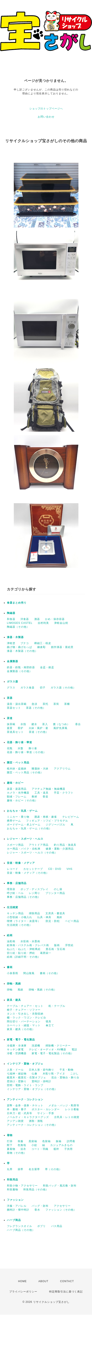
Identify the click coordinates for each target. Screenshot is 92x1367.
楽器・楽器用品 (17, 788)
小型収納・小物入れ (19, 917)
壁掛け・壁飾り (17, 1081)
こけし (74, 1073)
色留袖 (46, 1141)
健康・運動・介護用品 (60, 848)
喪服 (20, 1141)
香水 (37, 1209)
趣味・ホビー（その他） (22, 800)
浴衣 (23, 1149)
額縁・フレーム (17, 796)
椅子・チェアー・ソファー (24, 1009)
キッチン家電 (15, 1049)
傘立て (50, 1025)
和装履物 (12, 1189)
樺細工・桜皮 (42, 643)
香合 (78, 724)
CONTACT (67, 1281)
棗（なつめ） (61, 724)
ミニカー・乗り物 (18, 816)
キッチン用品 (15, 913)
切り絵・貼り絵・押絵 (21, 952)
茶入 (45, 724)
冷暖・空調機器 (17, 1053)
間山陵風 (28, 973)
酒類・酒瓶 (36, 1121)
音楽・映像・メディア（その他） (28, 872)
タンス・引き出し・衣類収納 (25, 1013)
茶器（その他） (36, 707)
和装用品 (12, 1179)
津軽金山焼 (61, 622)
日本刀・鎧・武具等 (19, 1113)
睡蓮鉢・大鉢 (40, 768)
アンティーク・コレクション (25, 1099)
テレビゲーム (70, 816)
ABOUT (43, 1281)
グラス (11, 687)
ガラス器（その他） (63, 687)
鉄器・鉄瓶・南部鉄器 (21, 667)
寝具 (48, 1021)
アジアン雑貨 (15, 1121)
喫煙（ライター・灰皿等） (24, 921)
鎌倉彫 (41, 647)
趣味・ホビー (15, 782)
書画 (9, 967)
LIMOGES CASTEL (20, 622)
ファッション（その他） (60, 1209)
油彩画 (11, 941)
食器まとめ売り (17, 602)
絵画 (9, 935)
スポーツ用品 (15, 844)
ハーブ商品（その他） (21, 1230)
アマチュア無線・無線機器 (48, 788)
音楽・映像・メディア (21, 862)
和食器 (11, 619)
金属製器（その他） (19, 671)
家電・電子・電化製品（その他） (53, 1053)
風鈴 (59, 917)
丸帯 (9, 1169)
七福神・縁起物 (17, 1073)
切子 (42, 687)
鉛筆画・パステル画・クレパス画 (28, 945)
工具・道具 (41, 792)
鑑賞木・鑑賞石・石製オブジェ (26, 1077)
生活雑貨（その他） (19, 924)
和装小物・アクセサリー (22, 1185)
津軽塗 (11, 643)
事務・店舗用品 (17, 883)
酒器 (37, 619)
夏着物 (11, 1149)
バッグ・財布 (40, 1205)
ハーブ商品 (14, 1220)
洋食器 (24, 619)
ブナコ (24, 643)
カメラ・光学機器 (18, 792)
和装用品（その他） (35, 1189)
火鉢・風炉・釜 (38, 728)
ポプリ (41, 1226)
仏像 (34, 1073)
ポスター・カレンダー (46, 1109)
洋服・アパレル (17, 1205)
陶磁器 (11, 613)
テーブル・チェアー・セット (25, 1005)
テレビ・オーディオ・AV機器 (47, 1049)
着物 (9, 1135)
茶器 (9, 697)
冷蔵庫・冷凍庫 (17, 1045)
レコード (12, 868)
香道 (45, 796)
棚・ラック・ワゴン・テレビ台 (26, 1017)
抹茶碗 (11, 724)
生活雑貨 (12, 907)
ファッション (15, 1199)
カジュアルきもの (61, 1145)
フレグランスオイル (19, 1226)
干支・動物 (66, 1069)
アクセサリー (62, 1205)
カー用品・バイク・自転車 (24, 848)
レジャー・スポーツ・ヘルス (25, 838)
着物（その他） (17, 1152)
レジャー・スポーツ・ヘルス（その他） (32, 852)
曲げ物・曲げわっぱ (19, 647)
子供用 (68, 1149)
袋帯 (20, 1169)
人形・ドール (15, 1069)
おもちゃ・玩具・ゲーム (22, 810)
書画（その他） (49, 973)
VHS (70, 868)
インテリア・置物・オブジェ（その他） (32, 1089)
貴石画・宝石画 (55, 949)
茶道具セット (15, 731)
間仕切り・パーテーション (24, 1021)
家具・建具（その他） (21, 1029)
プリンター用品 (55, 893)
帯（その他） (53, 1169)
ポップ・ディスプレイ (34, 889)
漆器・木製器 (15, 637)
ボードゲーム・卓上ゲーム (24, 824)
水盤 (20, 748)
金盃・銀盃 (47, 667)
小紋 (34, 1145)
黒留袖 (33, 1141)
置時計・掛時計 (41, 1081)
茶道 (9, 718)
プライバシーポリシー (23, 1291)
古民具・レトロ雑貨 (66, 1117)
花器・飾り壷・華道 (19, 742)
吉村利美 (43, 622)
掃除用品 (34, 913)
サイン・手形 (45, 1113)
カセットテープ (33, 868)
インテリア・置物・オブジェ (25, 1063)
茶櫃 (67, 703)
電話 (74, 1049)
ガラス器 (12, 681)
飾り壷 (33, 748)
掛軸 (9, 989)
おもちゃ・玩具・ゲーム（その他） (29, 828)
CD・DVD (54, 868)
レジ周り (34, 893)
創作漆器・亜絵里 (62, 647)
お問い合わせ (46, 116)
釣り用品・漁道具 (65, 844)
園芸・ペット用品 (18, 762)
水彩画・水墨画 (30, 941)
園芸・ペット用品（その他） (25, 772)
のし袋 (58, 889)
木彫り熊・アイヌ (54, 1073)
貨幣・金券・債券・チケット (25, 1105)
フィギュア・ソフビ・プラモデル (47, 820)
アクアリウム (62, 768)
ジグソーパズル (55, 824)
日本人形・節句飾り (41, 1069)
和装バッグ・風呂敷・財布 (59, 1185)
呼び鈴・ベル (15, 893)
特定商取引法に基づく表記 (66, 1291)
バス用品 (56, 1226)
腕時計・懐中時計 (18, 1209)
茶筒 (56, 703)
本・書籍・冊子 (17, 1109)
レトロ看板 (72, 1109)
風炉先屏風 (60, 728)
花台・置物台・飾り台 (65, 1077)
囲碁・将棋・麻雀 (45, 816)
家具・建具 (14, 999)
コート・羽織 (39, 1149)
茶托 (45, 703)
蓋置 (9, 728)
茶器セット (14, 707)
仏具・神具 (44, 917)
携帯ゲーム (14, 820)
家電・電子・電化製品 (21, 1039)
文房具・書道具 (55, 913)
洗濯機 (36, 1045)
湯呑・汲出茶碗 (17, 703)
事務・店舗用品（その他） (24, 896)
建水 (34, 724)
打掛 (9, 1141)
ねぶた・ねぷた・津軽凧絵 (24, 949)
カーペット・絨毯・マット (24, 1025)
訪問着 (71, 1141)
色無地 (22, 1145)
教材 (34, 796)
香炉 (20, 728)
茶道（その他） (38, 731)
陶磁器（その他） (18, 626)
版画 (57, 945)
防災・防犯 (53, 921)
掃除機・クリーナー (58, 1045)
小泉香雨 (12, 973)
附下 (9, 1145)
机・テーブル (56, 1005)
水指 (23, 724)
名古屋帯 (34, 1169)
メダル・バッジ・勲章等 (63, 1105)
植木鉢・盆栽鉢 (17, 768)
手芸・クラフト (63, 792)
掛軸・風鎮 (14, 983)
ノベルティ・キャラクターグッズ (28, 1117)
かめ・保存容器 (55, 619)
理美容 (11, 889)
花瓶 (9, 748)
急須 (34, 703)
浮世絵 (69, 945)
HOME (22, 1281)
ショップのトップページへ (46, 108)
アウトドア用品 (38, 844)
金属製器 (12, 661)
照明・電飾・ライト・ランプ (25, 1085)
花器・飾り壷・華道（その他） (26, 752)
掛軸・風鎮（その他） (43, 989)
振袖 (58, 1141)
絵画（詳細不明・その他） (24, 956)
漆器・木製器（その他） (22, 650)
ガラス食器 (27, 687)
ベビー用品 (72, 921)
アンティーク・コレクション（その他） (32, 1124)
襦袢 (56, 1149)
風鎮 (20, 989)
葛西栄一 (45, 952)
